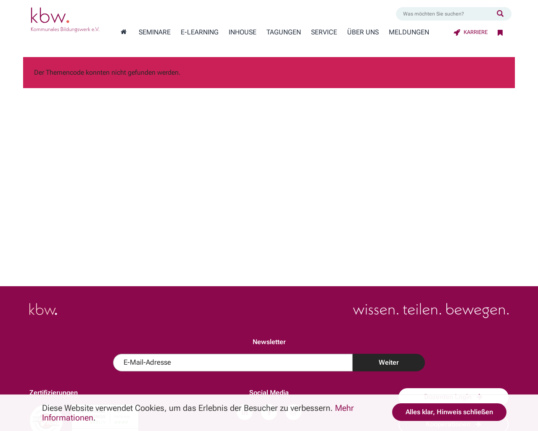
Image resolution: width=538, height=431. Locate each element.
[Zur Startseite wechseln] (123, 32)
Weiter (389, 362)
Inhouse (242, 32)
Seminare (155, 32)
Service (324, 32)
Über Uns (363, 32)
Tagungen (283, 32)
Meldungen (409, 32)
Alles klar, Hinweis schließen (449, 412)
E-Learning (200, 32)
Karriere (471, 32)
